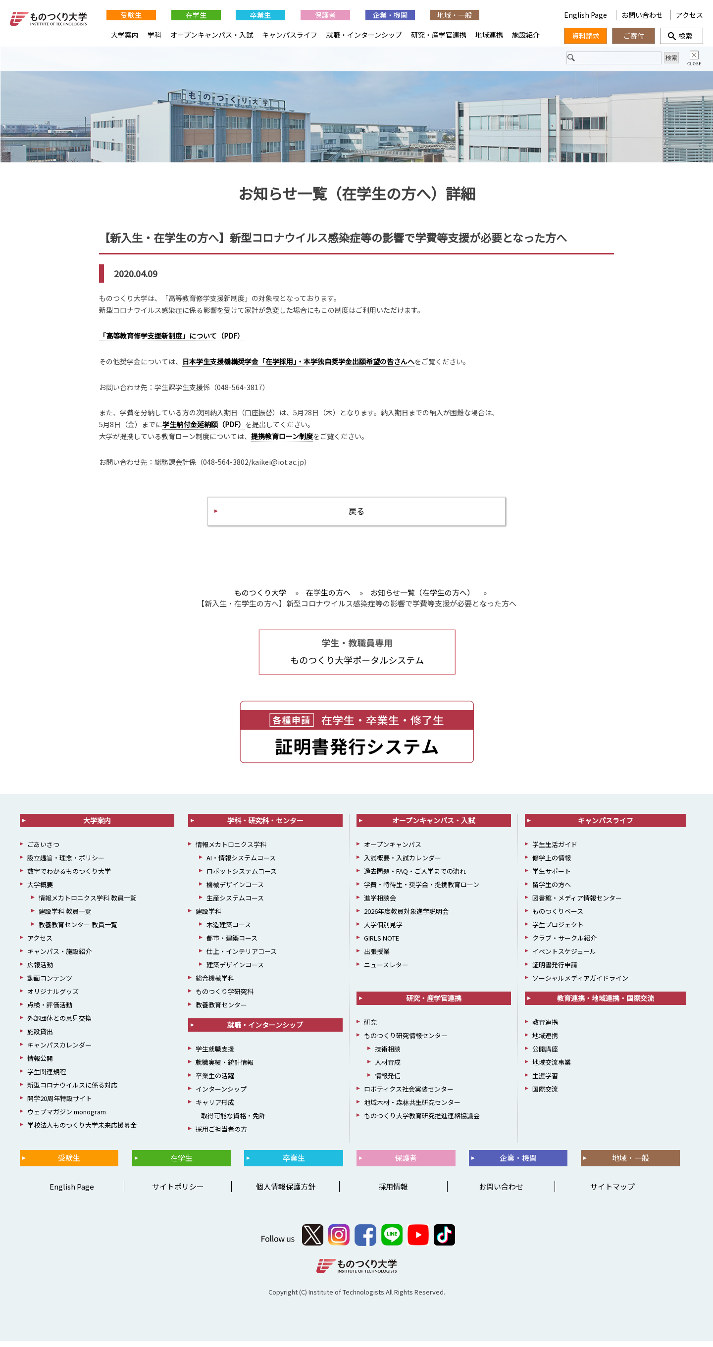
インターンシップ (221, 1095)
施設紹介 (526, 35)
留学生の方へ (551, 891)
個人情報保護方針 (285, 1192)
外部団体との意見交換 (59, 1024)
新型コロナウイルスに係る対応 (72, 1091)
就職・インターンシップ (364, 35)
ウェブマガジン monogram (66, 1118)
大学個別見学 (383, 931)
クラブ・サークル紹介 (564, 944)
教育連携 (545, 1028)
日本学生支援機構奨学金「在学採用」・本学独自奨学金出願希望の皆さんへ (298, 364)
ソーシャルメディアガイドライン (580, 984)
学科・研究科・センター (265, 827)
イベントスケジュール (564, 957)
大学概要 (40, 891)
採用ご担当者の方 (221, 1135)
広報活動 (40, 971)
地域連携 (489, 35)
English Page (586, 15)
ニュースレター (386, 971)
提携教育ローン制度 (282, 439)
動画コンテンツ (49, 984)
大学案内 (125, 35)
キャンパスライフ (289, 35)
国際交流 (545, 1095)
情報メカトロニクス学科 (231, 850)
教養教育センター (221, 1011)
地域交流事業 (551, 1068)
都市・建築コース (231, 944)
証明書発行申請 (554, 971)
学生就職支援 (215, 1055)
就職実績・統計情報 (225, 1068)
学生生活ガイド (554, 850)
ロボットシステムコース (241, 877)
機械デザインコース (235, 891)
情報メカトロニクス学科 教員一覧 (88, 904)
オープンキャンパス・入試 (211, 35)
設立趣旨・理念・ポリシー (65, 864)
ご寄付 (633, 36)
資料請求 (586, 36)
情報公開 (40, 1064)
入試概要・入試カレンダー (402, 864)
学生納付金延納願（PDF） (203, 427)
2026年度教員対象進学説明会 (406, 917)
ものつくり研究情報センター (406, 1042)
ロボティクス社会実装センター (409, 1095)
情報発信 (388, 1082)
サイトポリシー (178, 1192)
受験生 (131, 15)
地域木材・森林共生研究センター (412, 1108)
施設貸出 (40, 1038)
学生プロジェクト (558, 931)
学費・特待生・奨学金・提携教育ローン (421, 891)
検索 (681, 36)
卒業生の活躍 (215, 1082)
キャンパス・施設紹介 (59, 957)
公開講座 (545, 1055)
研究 (370, 1028)
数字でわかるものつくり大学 (69, 877)
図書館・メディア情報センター (577, 904)
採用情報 (393, 1192)
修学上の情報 (551, 864)
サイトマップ (612, 1192)
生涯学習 (545, 1082)
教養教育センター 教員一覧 (78, 931)
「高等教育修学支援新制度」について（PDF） (171, 339)
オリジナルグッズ (53, 997)
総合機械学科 (215, 984)
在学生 (196, 15)
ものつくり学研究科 (225, 997)
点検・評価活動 (49, 1011)
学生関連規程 (46, 1078)
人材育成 (388, 1068)
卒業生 (260, 15)
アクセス (689, 15)
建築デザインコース (235, 971)
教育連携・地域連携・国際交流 (605, 1004)
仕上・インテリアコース (241, 957)
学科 (154, 35)
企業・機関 (390, 15)
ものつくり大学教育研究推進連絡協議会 (422, 1122)
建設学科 (208, 917)
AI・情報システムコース (241, 864)
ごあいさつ (43, 850)
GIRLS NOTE (381, 944)
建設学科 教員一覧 (65, 917)
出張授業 (377, 957)
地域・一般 (454, 15)
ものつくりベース (557, 917)
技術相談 (388, 1055)
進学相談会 (380, 904)
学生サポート (551, 877)
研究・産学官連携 (438, 35)
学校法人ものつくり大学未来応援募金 (82, 1131)
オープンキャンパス (392, 850)
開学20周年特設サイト (59, 1104)
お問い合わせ (642, 15)
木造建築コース (228, 931)
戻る (356, 515)
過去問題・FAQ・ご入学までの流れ (415, 877)
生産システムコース (235, 904)
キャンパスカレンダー (59, 1051)
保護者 (325, 15)
